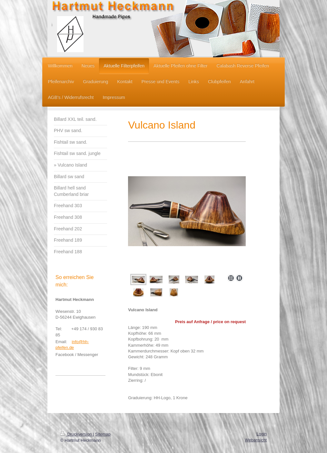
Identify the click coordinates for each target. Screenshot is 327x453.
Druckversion (76, 434)
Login (261, 433)
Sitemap (103, 434)
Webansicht (256, 440)
